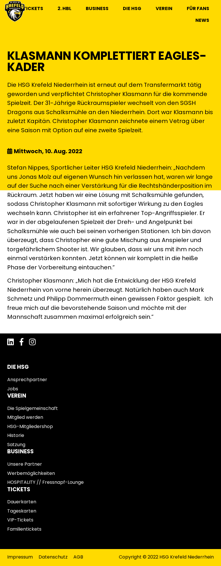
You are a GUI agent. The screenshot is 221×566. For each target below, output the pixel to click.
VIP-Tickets (20, 520)
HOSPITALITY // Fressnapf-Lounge (45, 482)
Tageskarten (21, 511)
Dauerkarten (21, 501)
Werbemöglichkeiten (31, 473)
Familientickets (24, 529)
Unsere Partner (24, 464)
